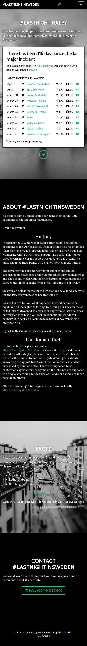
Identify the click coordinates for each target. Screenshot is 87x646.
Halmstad (32, 134)
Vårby (30, 122)
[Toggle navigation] (81, 4)
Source (33, 69)
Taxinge (41, 100)
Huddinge (39, 122)
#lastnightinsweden (21, 5)
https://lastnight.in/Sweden (20, 350)
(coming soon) (43, 590)
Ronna (30, 95)
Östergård (44, 134)
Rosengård (42, 106)
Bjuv (29, 89)
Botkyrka (48, 65)
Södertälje (44, 84)
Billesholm (38, 89)
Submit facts (43, 495)
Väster (30, 128)
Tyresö (42, 111)
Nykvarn (31, 100)
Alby (39, 65)
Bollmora (32, 111)
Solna (30, 117)
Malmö (30, 106)
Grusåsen (32, 84)
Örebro (39, 128)
